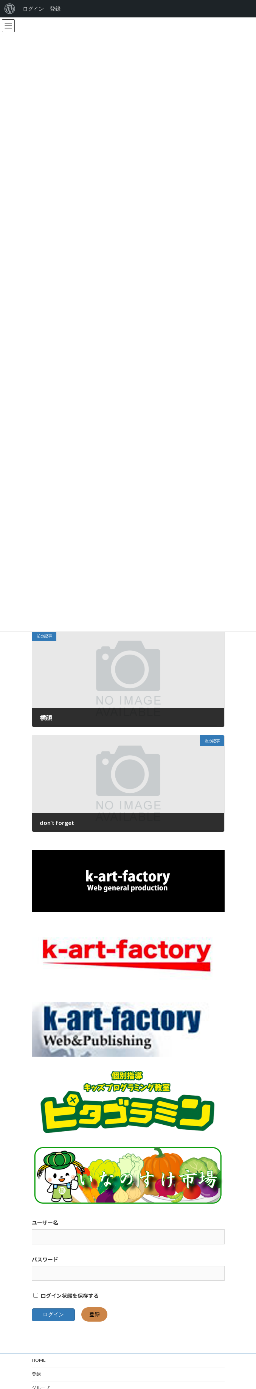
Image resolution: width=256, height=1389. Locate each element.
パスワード (45, 1268)
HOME (39, 1369)
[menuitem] (10, 8)
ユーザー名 (45, 1231)
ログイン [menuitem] (33, 9)
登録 (94, 1323)
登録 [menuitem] (55, 9)
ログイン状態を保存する (66, 1305)
